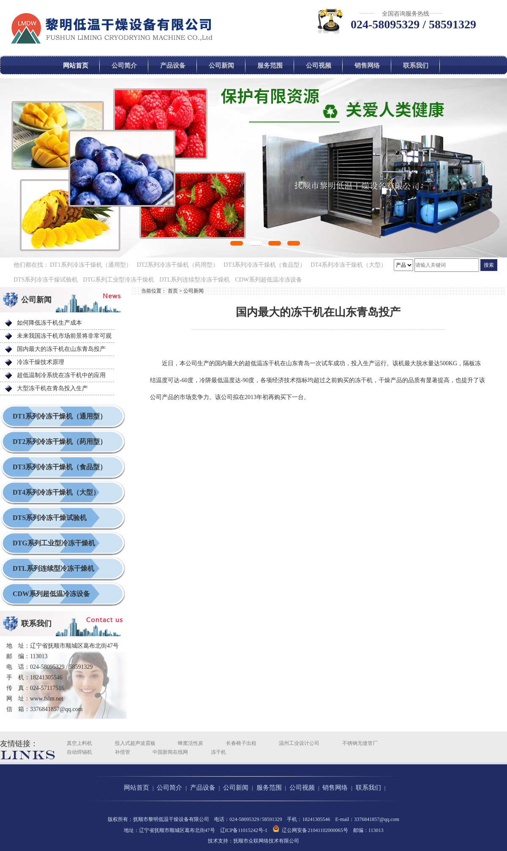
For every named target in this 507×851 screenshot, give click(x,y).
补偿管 (122, 752)
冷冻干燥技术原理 (40, 362)
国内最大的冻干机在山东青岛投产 (61, 349)
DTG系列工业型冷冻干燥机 (118, 279)
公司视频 (318, 65)
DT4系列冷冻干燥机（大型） (349, 265)
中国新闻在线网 (170, 752)
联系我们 (415, 65)
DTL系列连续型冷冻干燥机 (194, 279)
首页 (173, 291)
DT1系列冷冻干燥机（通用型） (91, 265)
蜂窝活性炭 (190, 743)
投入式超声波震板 (135, 743)
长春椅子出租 (241, 743)
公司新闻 (221, 65)
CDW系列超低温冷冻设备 (268, 279)
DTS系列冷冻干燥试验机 (46, 279)
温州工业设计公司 (299, 743)
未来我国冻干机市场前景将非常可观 (64, 336)
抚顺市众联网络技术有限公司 (266, 841)
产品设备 (172, 65)
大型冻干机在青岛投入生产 (52, 388)
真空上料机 (79, 743)
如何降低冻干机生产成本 (49, 323)
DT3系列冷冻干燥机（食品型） (264, 265)
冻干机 (218, 752)
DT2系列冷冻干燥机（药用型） (178, 265)
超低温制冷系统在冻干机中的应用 (61, 375)
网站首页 (75, 65)
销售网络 (367, 65)
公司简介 (124, 65)
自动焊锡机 (79, 752)
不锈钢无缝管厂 (360, 743)
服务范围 (270, 65)
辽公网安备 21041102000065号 (310, 829)
